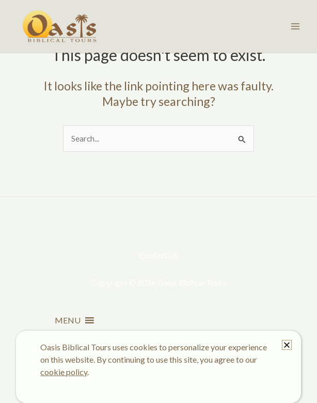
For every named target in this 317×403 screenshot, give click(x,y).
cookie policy (63, 372)
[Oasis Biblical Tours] (59, 26)
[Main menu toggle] (295, 26)
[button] (68, 320)
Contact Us (158, 255)
